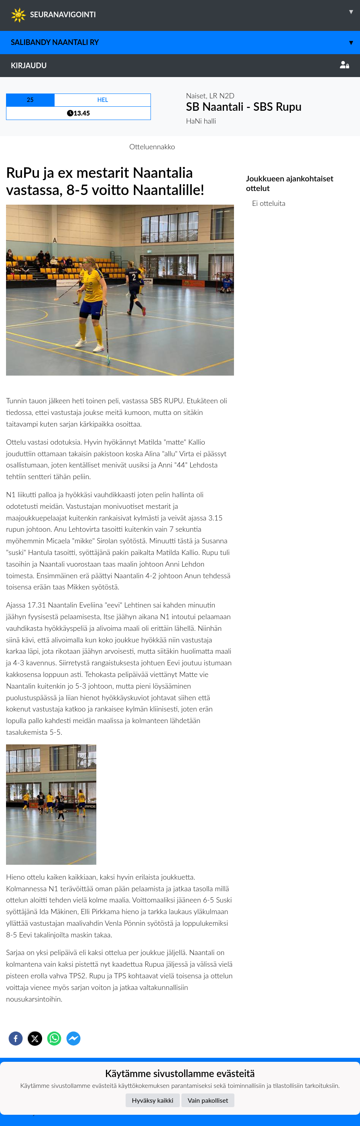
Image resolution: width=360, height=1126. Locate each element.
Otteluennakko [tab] (152, 146)
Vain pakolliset (208, 1100)
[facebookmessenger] (73, 1038)
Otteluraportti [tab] (209, 146)
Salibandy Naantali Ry (185, 42)
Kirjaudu (180, 65)
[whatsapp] (54, 1038)
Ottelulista (272, 244)
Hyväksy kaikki (152, 1100)
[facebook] (15, 1038)
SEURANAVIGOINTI (185, 11)
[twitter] (35, 1038)
